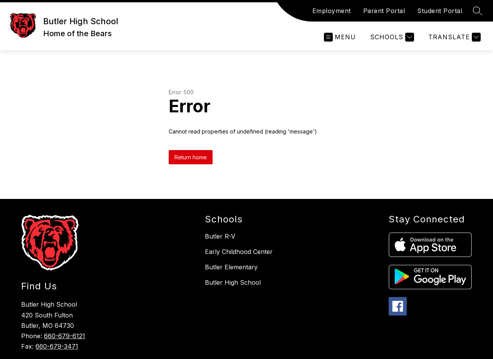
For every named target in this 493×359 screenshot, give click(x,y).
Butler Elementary (231, 267)
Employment (331, 11)
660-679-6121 (64, 336)
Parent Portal (384, 11)
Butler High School (233, 282)
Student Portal (439, 11)
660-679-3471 (56, 346)
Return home (190, 157)
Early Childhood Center (239, 251)
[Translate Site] (453, 37)
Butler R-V (220, 236)
